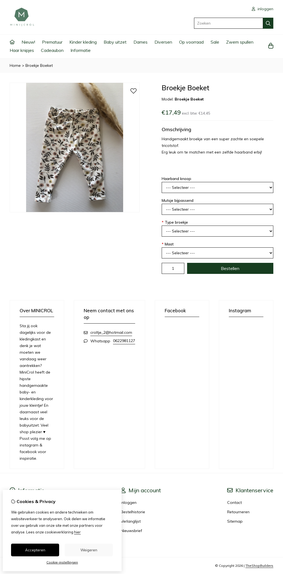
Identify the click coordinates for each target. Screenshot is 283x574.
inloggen (262, 8)
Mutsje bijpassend (177, 200)
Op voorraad (191, 42)
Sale (215, 42)
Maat (168, 244)
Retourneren (238, 511)
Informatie (80, 50)
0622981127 (124, 340)
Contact (234, 502)
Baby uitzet (115, 42)
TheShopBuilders (259, 566)
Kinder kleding (83, 42)
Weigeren (88, 550)
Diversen (163, 42)
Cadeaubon (52, 50)
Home (15, 65)
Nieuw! (28, 42)
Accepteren (35, 550)
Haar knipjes (22, 50)
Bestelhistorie (133, 511)
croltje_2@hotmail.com (111, 332)
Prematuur (52, 42)
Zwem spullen (239, 42)
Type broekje (175, 222)
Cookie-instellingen (62, 562)
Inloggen (129, 502)
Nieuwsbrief (131, 530)
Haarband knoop (176, 178)
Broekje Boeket (39, 65)
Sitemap (235, 521)
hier (77, 532)
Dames (140, 42)
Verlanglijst (131, 521)
